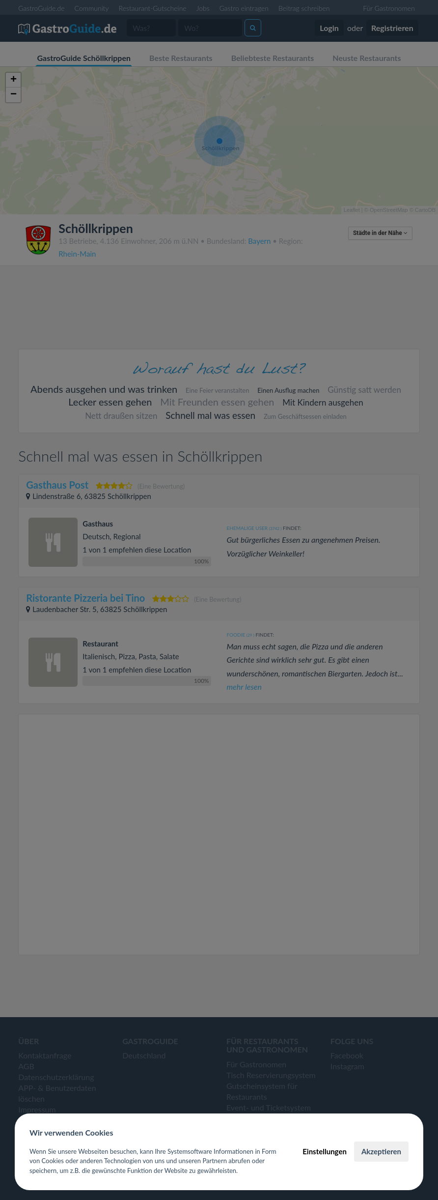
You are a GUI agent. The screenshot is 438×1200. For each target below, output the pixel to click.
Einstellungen (324, 1151)
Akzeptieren (381, 1151)
